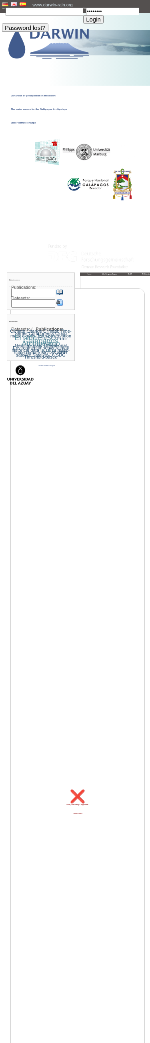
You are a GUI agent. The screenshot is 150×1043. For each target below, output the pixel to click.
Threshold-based (40, 357)
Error (62, 338)
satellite (23, 355)
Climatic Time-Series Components (43, 332)
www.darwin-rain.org (52, 4)
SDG (61, 355)
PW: (84, 8)
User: (4, 8)
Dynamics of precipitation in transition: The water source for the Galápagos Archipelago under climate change (39, 109)
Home (89, 274)
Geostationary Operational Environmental (40, 346)
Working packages (109, 274)
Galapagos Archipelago (41, 342)
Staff (130, 274)
